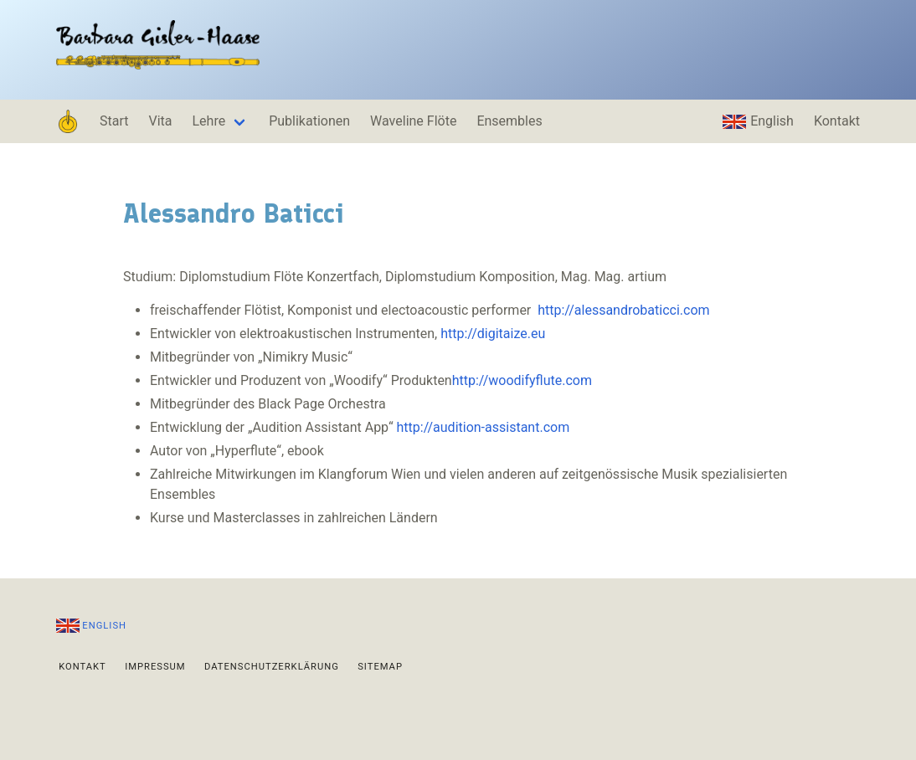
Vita (160, 121)
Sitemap (380, 665)
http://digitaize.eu (492, 333)
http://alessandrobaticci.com (623, 310)
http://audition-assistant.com (483, 427)
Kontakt (837, 121)
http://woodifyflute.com (522, 380)
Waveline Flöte (413, 121)
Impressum (155, 665)
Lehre (209, 121)
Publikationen (309, 121)
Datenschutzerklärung (271, 665)
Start (114, 121)
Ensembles (509, 121)
